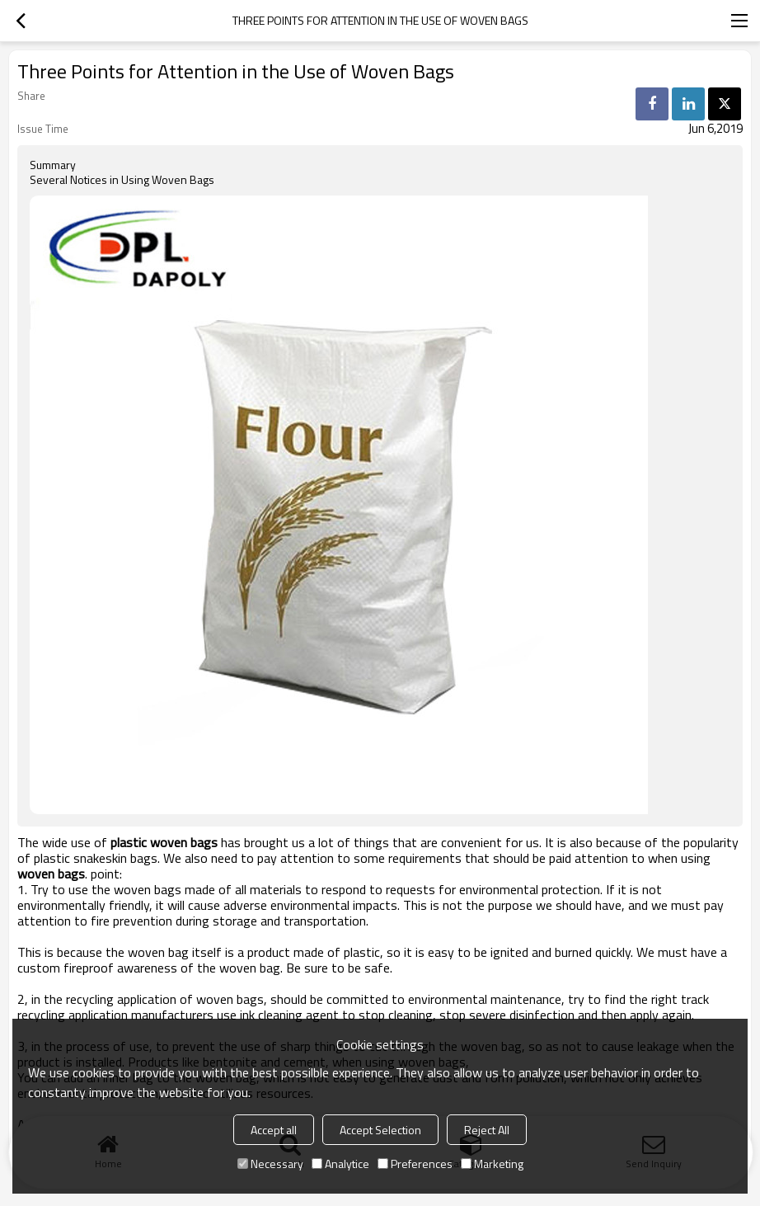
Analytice (340, 1163)
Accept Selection (380, 1129)
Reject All (486, 1129)
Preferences (415, 1163)
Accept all (274, 1129)
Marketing (492, 1163)
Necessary (270, 1163)
